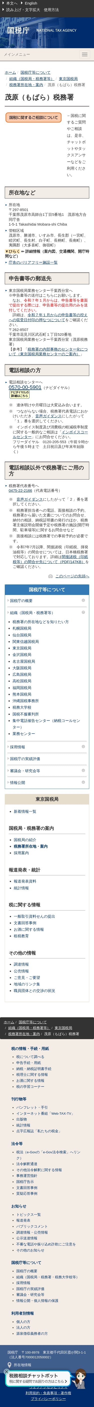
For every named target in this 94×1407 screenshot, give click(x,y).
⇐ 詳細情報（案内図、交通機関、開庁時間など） (47, 253)
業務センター (24, 733)
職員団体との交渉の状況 (34, 990)
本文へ (12, 3)
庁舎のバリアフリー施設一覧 (33, 262)
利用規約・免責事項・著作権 (48, 1393)
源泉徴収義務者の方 (32, 1333)
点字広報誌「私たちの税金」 (39, 1131)
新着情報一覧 (25, 811)
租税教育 (21, 936)
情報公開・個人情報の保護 (37, 1301)
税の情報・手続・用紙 (30, 1049)
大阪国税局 (22, 668)
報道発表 (23, 1220)
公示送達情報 (26, 1238)
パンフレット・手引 (32, 1107)
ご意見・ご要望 (27, 977)
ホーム (10, 72)
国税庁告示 (25, 1182)
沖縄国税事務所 (26, 701)
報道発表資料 (25, 881)
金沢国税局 (22, 654)
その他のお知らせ (30, 1250)
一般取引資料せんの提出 (34, 916)
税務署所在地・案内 (26, 85)
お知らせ (18, 1206)
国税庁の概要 (21, 601)
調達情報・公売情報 (32, 1232)
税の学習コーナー (30, 1087)
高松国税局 (22, 681)
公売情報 (21, 971)
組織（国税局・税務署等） (31, 79)
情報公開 (17, 783)
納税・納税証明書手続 (33, 1069)
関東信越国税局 (26, 641)
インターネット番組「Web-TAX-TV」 (45, 1113)
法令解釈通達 (26, 1164)
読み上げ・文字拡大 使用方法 (32, 10)
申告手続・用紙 (28, 1063)
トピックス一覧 (28, 1215)
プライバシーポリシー (48, 1399)
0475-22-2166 (20, 490)
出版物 (21, 1119)
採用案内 (21, 853)
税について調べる (30, 1057)
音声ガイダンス (48, 416)
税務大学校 (22, 707)
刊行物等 (18, 1099)
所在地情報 (19, 1365)
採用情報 (17, 747)
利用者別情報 (22, 1313)
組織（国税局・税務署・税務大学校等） (47, 1277)
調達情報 (21, 964)
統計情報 (21, 888)
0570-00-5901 (25, 387)
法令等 (17, 1144)
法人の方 (23, 1327)
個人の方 (23, 1322)
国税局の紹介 (25, 840)
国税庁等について (36, 72)
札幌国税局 (22, 628)
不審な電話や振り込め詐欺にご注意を (46, 1244)
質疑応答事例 (26, 1193)
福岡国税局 (22, 688)
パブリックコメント (32, 1226)
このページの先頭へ (72, 576)
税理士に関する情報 (32, 1075)
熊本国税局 (22, 694)
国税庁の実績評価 (25, 759)
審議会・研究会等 (25, 771)
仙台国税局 (22, 635)
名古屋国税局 (24, 661)
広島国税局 (22, 674)
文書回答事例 (25, 923)
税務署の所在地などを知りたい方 (41, 622)
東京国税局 (68, 79)
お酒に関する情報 (29, 929)
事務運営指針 (26, 1176)
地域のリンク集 (27, 984)
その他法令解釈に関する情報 (39, 1170)
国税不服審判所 (26, 714)
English (31, 3)
